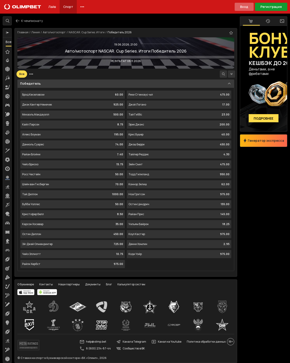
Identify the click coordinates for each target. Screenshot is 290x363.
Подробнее (264, 118)
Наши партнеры (69, 284)
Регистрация (271, 7)
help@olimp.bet (93, 342)
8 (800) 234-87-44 (95, 348)
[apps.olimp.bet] (26, 292)
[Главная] (22, 7)
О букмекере (25, 284)
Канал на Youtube (166, 342)
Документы (93, 284)
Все (9, 42)
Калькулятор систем (131, 284)
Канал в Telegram (131, 342)
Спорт (68, 7)
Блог (109, 284)
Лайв (52, 7)
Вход (244, 7)
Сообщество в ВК (130, 348)
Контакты (46, 284)
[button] (7, 33)
